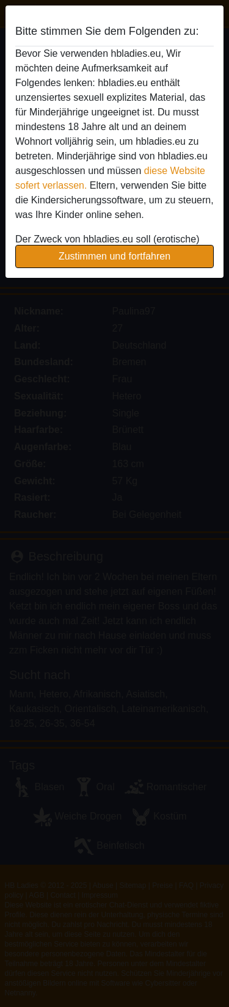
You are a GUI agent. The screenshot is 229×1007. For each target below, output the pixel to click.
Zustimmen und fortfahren (114, 256)
